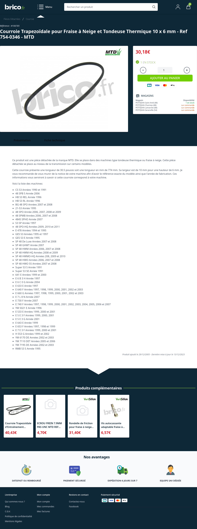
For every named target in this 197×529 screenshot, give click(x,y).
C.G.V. (7, 511)
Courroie (30, 19)
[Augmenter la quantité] (187, 70)
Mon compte (43, 501)
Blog (7, 506)
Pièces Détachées (12, 19)
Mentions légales (13, 521)
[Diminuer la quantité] (143, 70)
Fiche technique (54, 140)
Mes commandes (45, 506)
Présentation (22, 140)
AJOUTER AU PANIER (165, 78)
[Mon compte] (178, 7)
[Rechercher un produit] (108, 7)
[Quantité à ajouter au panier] (165, 70)
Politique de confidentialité (18, 516)
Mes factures (43, 511)
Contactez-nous (77, 501)
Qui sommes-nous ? (15, 501)
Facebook (74, 506)
